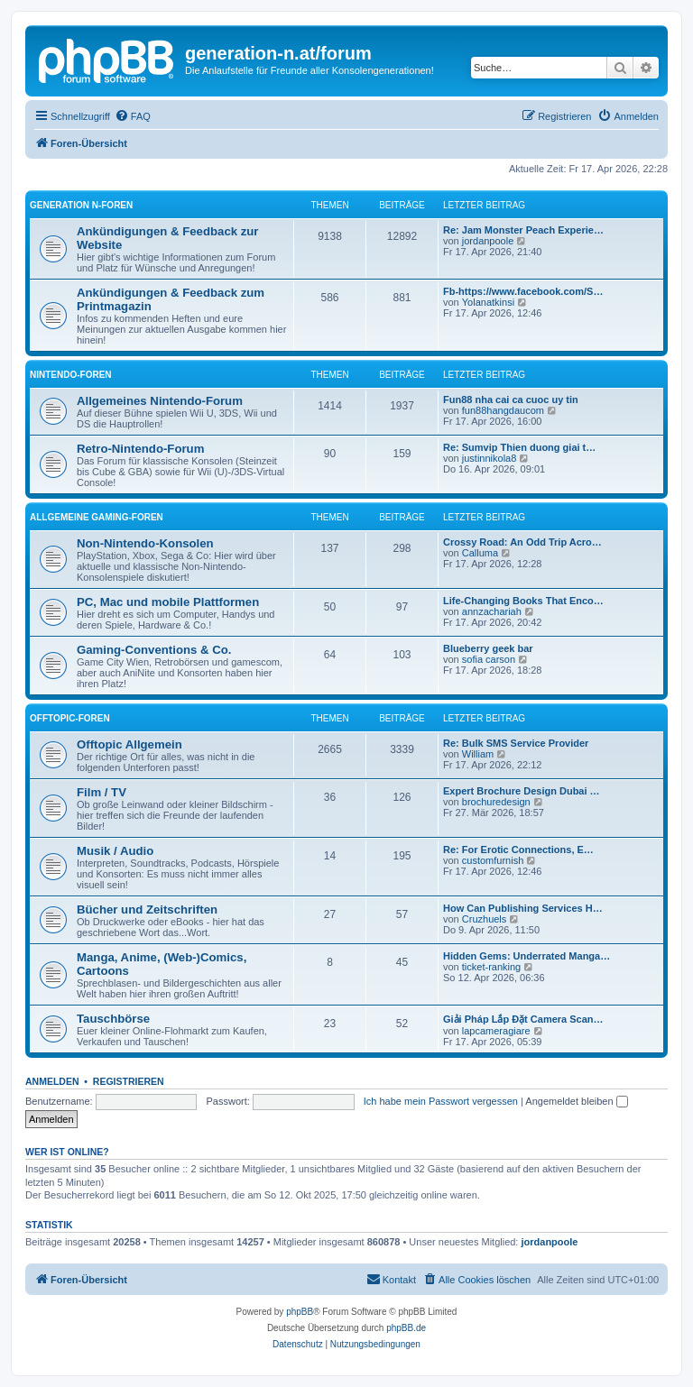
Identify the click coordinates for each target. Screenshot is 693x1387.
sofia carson (488, 659)
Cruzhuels (484, 919)
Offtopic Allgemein (129, 744)
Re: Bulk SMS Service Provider (515, 743)
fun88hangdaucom (503, 410)
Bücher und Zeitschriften (147, 909)
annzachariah (492, 611)
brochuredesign (496, 801)
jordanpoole (488, 240)
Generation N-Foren (81, 205)
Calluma (480, 552)
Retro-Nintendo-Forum (140, 448)
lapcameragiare (496, 1030)
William (478, 754)
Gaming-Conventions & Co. (154, 650)
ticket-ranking (491, 966)
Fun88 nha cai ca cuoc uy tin (510, 399)
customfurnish (492, 860)
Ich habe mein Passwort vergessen (441, 1101)
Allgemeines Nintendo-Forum (160, 401)
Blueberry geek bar (488, 648)
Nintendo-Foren (71, 375)
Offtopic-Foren (70, 718)
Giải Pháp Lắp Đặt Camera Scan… (523, 1019)
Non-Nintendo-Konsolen (145, 543)
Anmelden (52, 1081)
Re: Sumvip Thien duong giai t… (519, 447)
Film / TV (101, 792)
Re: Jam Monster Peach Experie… (523, 230)
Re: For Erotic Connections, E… (518, 849)
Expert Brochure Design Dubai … (521, 790)
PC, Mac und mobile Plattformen (168, 602)
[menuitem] (133, 116)
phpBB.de (406, 1328)
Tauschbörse (113, 1018)
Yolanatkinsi (488, 302)
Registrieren (128, 1081)
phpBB (299, 1312)
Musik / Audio (115, 851)
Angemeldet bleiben (576, 1101)
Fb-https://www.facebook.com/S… (523, 291)
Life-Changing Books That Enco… (523, 600)
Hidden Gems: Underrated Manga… (526, 956)
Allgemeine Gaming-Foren (96, 517)
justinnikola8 (489, 458)
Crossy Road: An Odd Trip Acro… (522, 542)
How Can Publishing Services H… (523, 908)
